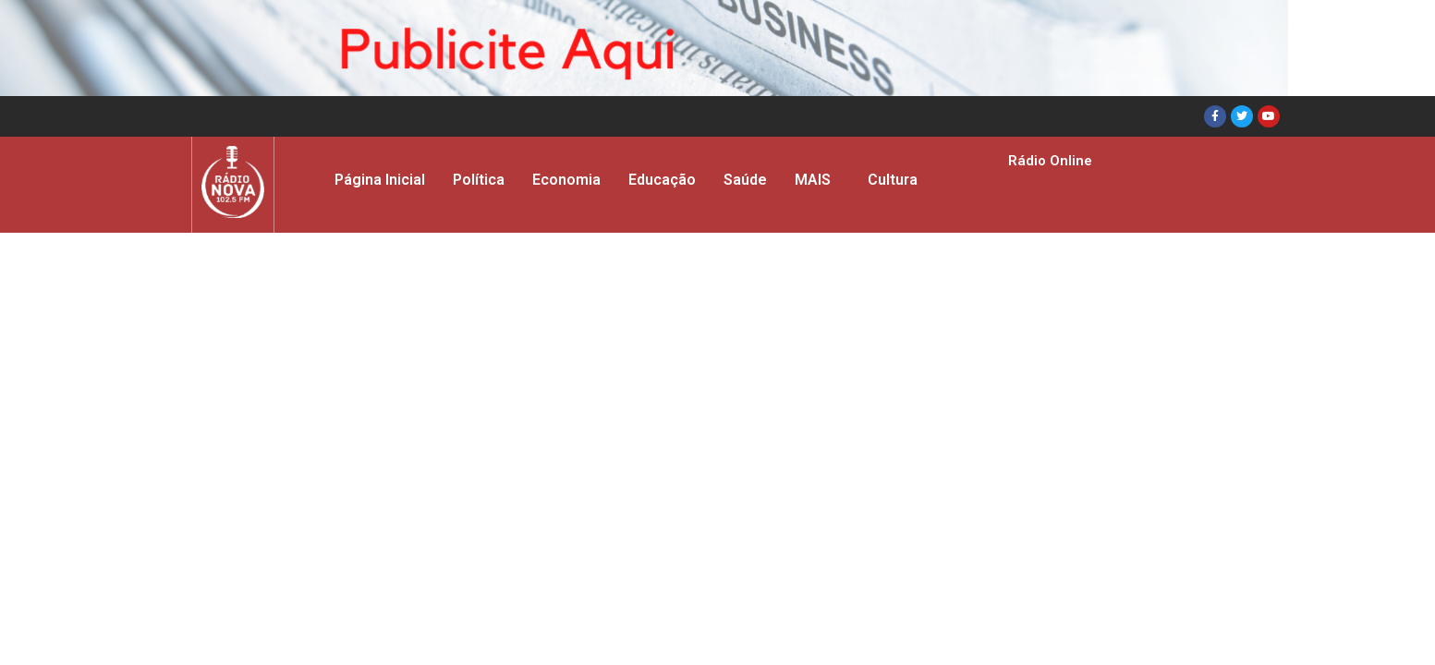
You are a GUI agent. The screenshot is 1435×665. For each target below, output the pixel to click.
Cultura (893, 179)
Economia (566, 179)
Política (479, 179)
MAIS (813, 179)
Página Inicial (379, 179)
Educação (662, 179)
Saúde (745, 179)
